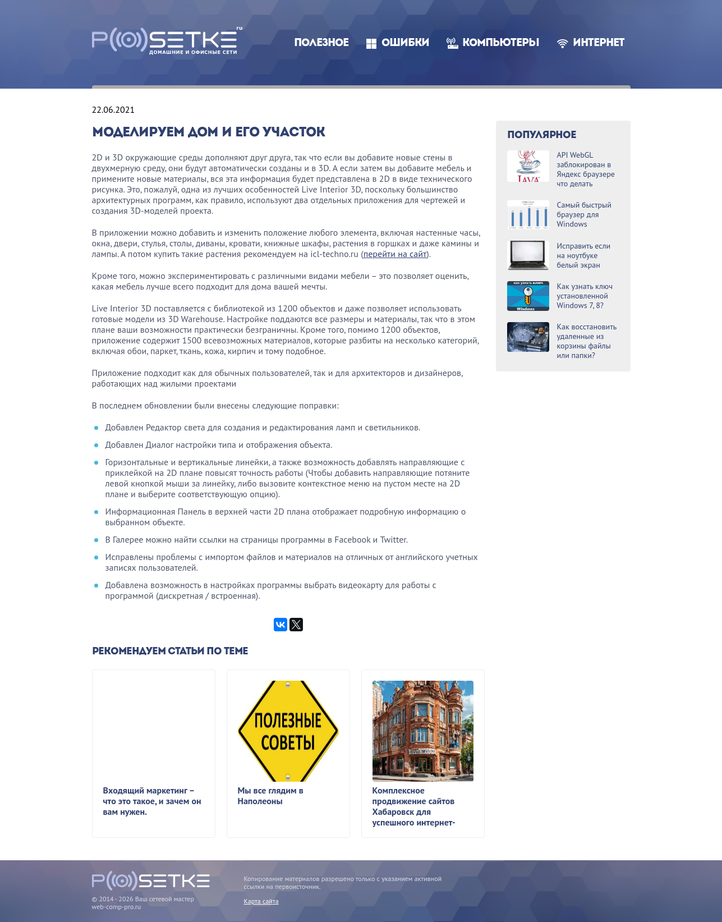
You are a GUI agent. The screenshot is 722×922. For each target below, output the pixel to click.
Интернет (598, 43)
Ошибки (405, 43)
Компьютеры (500, 43)
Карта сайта (261, 901)
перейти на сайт (395, 253)
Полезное (321, 43)
